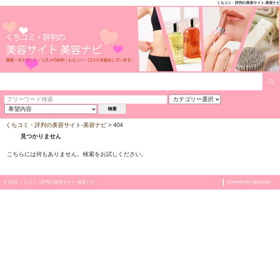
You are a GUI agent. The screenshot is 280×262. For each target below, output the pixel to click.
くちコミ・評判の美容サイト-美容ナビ (55, 125)
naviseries (261, 181)
